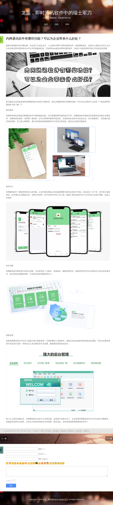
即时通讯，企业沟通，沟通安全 (78, 431)
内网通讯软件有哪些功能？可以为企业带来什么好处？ (43, 38)
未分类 (35, 431)
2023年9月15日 (10, 431)
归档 (56, 24)
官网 (67, 24)
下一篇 (109, 438)
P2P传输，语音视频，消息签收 (55, 431)
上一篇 (4, 438)
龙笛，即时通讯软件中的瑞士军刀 (56, 12)
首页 (46, 24)
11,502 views (23, 431)
